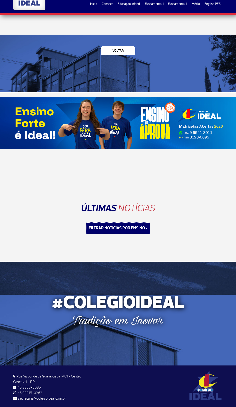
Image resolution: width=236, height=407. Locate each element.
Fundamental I (154, 23)
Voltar (118, 51)
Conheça (107, 23)
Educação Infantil (129, 23)
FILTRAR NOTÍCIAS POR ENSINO (118, 228)
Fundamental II (177, 23)
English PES (212, 23)
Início (93, 23)
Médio (196, 23)
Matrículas (208, 7)
